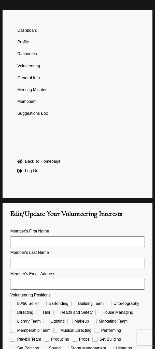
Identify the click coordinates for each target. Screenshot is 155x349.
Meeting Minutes (32, 90)
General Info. (29, 78)
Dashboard (27, 30)
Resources (27, 54)
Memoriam (27, 101)
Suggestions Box (32, 113)
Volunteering (28, 66)
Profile (23, 42)
